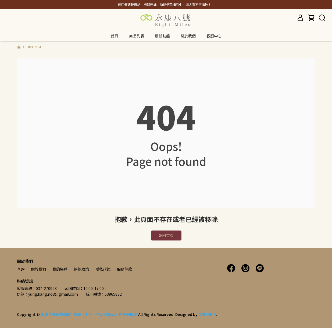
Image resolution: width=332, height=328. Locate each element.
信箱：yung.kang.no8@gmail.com (47, 294)
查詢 (20, 269)
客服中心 (214, 36)
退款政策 (81, 269)
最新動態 (162, 36)
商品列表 (136, 36)
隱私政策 (102, 269)
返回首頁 (166, 235)
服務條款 (124, 269)
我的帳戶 (59, 269)
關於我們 (188, 36)
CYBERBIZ (207, 314)
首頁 (114, 36)
